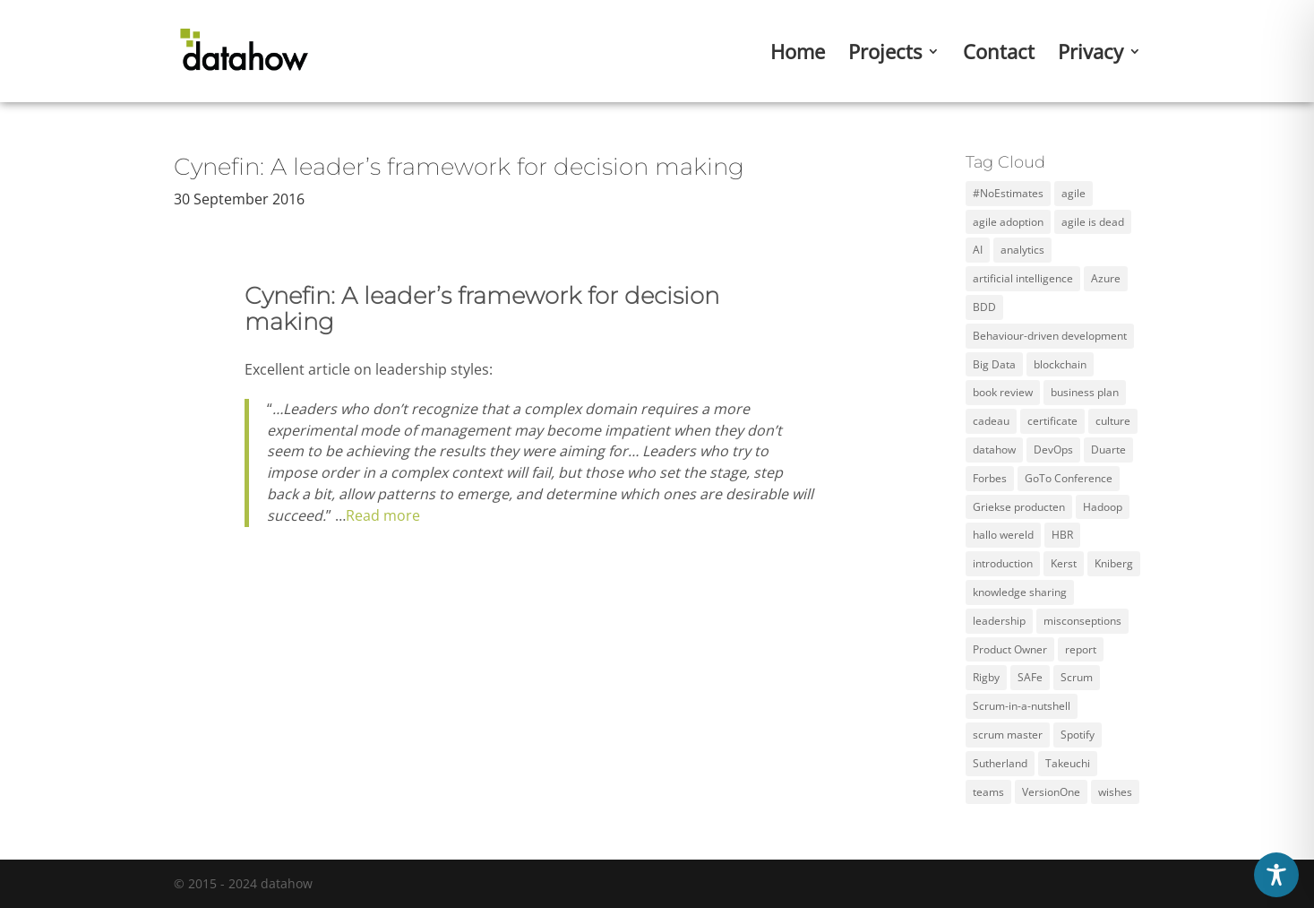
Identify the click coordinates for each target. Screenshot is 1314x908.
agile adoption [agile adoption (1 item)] (1008, 221)
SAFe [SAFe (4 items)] (1030, 677)
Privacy (1090, 55)
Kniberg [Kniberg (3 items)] (1114, 563)
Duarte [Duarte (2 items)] (1108, 449)
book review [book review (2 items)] (1003, 392)
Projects (885, 55)
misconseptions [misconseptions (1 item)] (1082, 620)
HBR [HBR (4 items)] (1062, 534)
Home (797, 55)
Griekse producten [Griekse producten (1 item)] (1019, 507)
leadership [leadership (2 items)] (999, 620)
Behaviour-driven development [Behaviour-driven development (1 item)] (1050, 335)
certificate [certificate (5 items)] (1052, 420)
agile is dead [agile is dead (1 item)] (1092, 221)
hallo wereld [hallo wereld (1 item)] (1003, 534)
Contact (999, 55)
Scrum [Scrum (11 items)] (1077, 677)
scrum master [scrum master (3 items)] (1008, 734)
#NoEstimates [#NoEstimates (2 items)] (1008, 193)
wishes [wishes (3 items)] (1115, 792)
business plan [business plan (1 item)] (1085, 392)
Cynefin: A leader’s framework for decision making (459, 166)
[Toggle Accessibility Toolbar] (1276, 875)
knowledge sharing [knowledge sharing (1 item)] (1020, 592)
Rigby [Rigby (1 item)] (986, 677)
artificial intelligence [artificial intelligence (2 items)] (1023, 278)
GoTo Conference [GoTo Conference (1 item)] (1068, 478)
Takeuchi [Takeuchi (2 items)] (1067, 763)
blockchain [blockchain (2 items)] (1060, 364)
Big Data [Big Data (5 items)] (994, 364)
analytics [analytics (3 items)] (1022, 249)
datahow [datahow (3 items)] (994, 449)
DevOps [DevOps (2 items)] (1053, 449)
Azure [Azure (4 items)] (1106, 278)
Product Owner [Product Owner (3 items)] (1010, 649)
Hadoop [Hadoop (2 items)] (1102, 507)
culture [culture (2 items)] (1112, 420)
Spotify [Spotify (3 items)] (1078, 734)
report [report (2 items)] (1080, 649)
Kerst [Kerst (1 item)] (1064, 563)
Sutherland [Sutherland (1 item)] (1000, 763)
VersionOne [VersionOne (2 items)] (1051, 792)
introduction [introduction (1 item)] (1003, 563)
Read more (383, 515)
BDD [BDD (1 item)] (984, 307)
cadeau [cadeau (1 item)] (991, 420)
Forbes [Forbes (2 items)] (990, 478)
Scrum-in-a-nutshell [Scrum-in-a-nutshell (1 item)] (1021, 705)
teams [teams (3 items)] (988, 792)
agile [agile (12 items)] (1073, 193)
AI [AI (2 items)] (978, 249)
